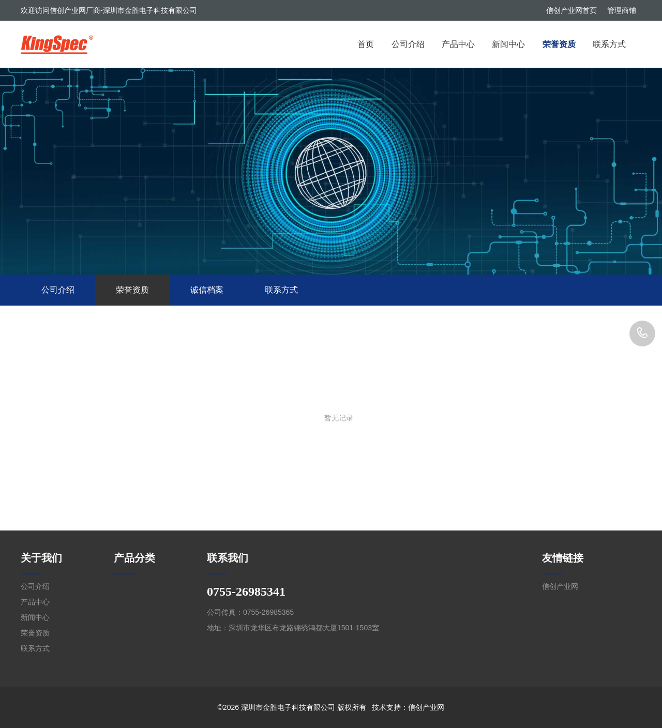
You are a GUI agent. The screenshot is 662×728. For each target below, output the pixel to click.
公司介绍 (408, 44)
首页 (365, 44)
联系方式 (609, 44)
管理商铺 (621, 10)
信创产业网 (560, 586)
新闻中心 (508, 44)
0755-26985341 (642, 333)
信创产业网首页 (571, 10)
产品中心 (458, 44)
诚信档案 (206, 289)
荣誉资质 (559, 44)
